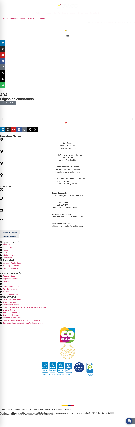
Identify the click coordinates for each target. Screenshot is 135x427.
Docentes (30, 18)
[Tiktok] (24, 129)
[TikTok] (2, 67)
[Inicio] (67, 30)
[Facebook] (2, 61)
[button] (67, 36)
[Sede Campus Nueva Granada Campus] (67, 167)
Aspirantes (4, 18)
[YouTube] (2, 55)
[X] (2, 73)
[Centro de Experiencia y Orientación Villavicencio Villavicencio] (67, 179)
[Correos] (67, 213)
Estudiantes (13, 18)
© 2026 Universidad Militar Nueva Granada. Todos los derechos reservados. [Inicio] (29, 415)
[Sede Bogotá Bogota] (67, 144)
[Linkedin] (2, 43)
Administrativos (41, 18)
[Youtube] (13, 129)
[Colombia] (67, 335)
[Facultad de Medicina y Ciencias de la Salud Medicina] (67, 156)
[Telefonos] (67, 203)
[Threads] (2, 79)
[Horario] (67, 192)
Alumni (22, 18)
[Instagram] (2, 49)
